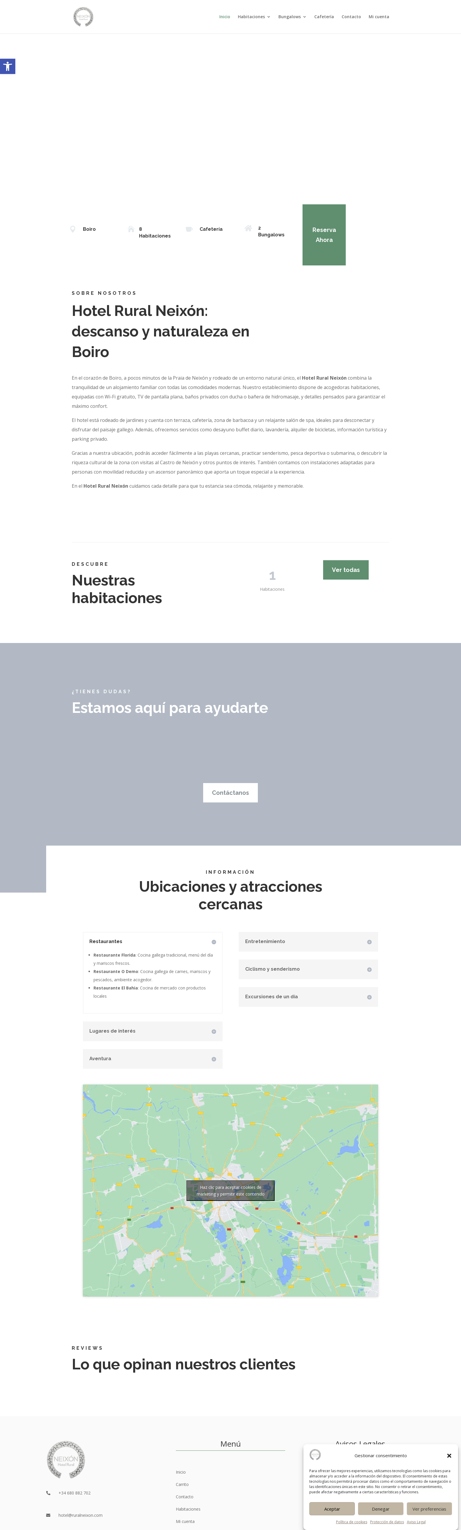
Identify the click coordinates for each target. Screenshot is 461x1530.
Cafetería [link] (324, 17)
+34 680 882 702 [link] (75, 1493)
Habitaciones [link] (251, 17)
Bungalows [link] (289, 17)
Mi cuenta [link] (379, 17)
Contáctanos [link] (230, 792)
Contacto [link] (351, 17)
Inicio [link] (224, 17)
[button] (449, 1474)
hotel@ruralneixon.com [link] (81, 1515)
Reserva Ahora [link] (314, 234)
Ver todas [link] (346, 569)
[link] (7, 66)
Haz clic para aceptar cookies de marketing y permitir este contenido (231, 1190)
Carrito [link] (182, 1484)
